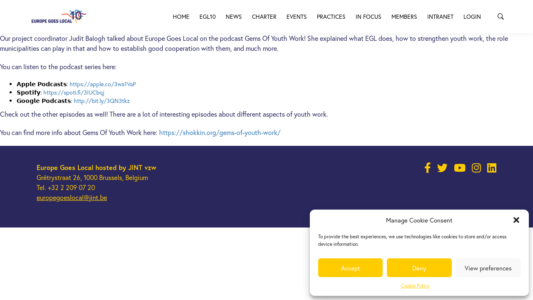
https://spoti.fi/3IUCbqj (74, 92)
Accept (350, 268)
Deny (419, 268)
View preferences (488, 268)
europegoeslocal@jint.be (72, 197)
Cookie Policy (415, 285)
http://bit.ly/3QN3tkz (102, 101)
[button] (516, 220)
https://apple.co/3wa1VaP (103, 84)
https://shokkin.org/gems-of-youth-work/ (220, 132)
